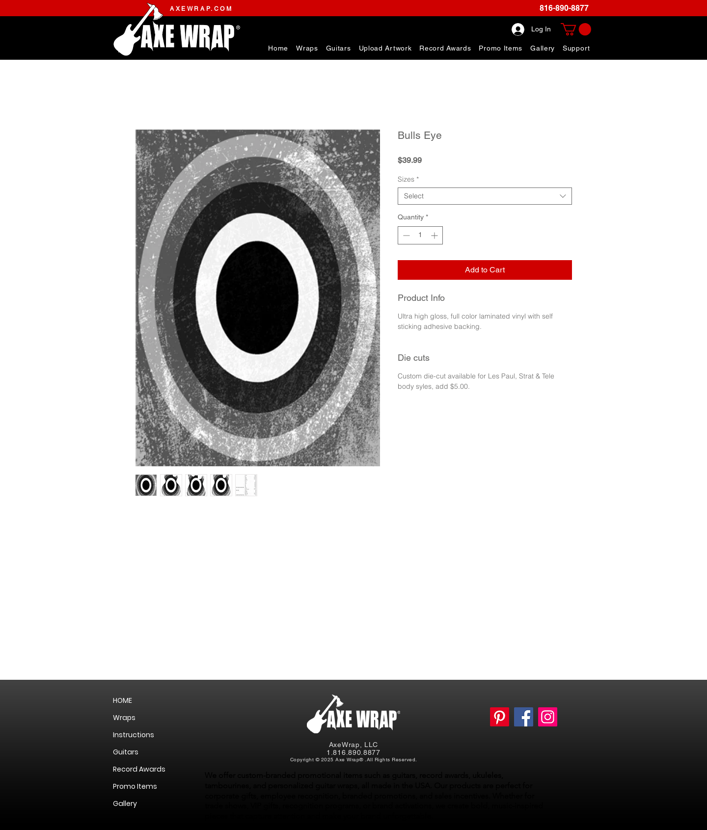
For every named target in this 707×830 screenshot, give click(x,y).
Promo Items (135, 786)
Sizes (408, 179)
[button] (576, 48)
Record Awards (139, 769)
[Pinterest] (499, 716)
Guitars (125, 752)
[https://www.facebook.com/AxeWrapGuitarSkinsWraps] (523, 716)
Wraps (124, 718)
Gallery (125, 803)
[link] (576, 29)
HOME (122, 700)
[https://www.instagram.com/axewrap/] (547, 716)
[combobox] (485, 196)
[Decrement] (405, 235)
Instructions (133, 735)
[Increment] (435, 235)
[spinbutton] (420, 235)
